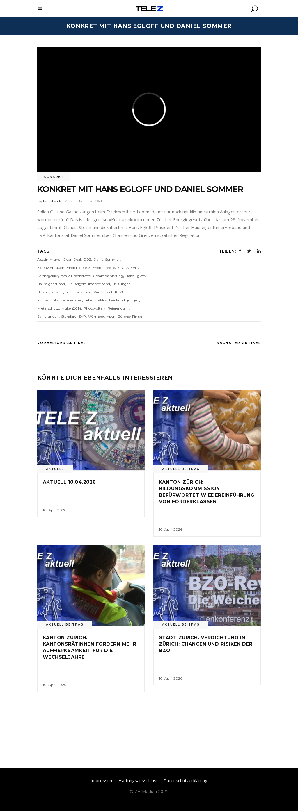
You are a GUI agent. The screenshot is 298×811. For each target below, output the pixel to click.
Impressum (102, 780)
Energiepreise (104, 267)
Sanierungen (48, 316)
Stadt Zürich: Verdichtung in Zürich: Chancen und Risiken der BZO (206, 644)
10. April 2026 (54, 510)
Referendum (118, 308)
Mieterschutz (48, 308)
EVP (134, 267)
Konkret (54, 177)
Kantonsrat (103, 292)
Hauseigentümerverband (89, 284)
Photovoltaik (94, 308)
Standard (69, 316)
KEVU (120, 292)
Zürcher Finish (130, 316)
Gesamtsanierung (108, 276)
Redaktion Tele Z (55, 201)
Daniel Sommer (106, 259)
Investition (82, 292)
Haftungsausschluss (138, 780)
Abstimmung (49, 259)
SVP (82, 316)
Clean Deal (72, 259)
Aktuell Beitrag (181, 469)
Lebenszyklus (95, 300)
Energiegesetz (78, 267)
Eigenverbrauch (50, 267)
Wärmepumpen (102, 316)
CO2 (87, 259)
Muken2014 (71, 308)
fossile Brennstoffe (76, 276)
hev (68, 292)
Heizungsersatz (50, 292)
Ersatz (122, 267)
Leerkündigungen (124, 300)
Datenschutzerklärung (185, 780)
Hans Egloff (135, 276)
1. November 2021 (89, 201)
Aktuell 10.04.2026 (69, 482)
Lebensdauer (71, 300)
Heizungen (121, 284)
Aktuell (55, 469)
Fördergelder (47, 276)
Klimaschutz (47, 300)
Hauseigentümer (51, 284)
